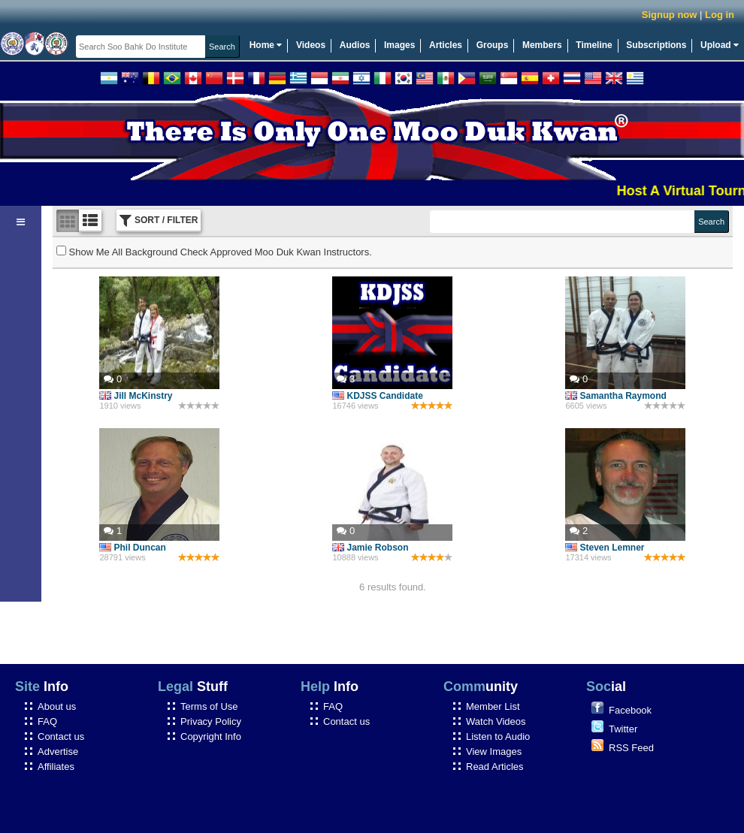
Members (542, 45)
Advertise (58, 751)
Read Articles (495, 766)
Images (399, 45)
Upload (719, 45)
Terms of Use (209, 706)
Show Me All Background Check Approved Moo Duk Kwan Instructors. (214, 252)
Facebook (630, 710)
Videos (310, 45)
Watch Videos (496, 721)
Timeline (594, 45)
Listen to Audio (498, 736)
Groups (492, 45)
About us (57, 706)
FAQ (47, 721)
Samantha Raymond (615, 396)
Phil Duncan (132, 547)
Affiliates (56, 766)
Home (266, 45)
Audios (355, 45)
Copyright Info (210, 736)
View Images (494, 751)
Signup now (669, 14)
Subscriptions (656, 45)
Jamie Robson (370, 547)
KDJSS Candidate (377, 396)
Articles (445, 45)
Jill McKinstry (135, 396)
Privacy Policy (210, 721)
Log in (719, 14)
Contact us (61, 736)
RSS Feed (631, 747)
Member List (493, 706)
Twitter (623, 729)
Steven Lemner (604, 547)
